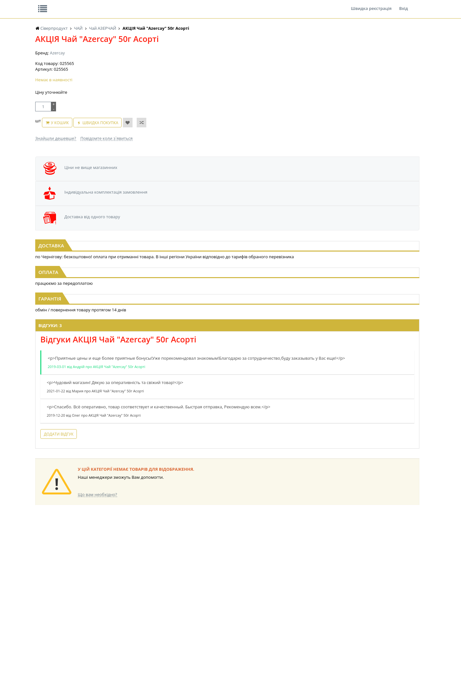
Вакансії (110, 4)
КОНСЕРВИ (153, 617)
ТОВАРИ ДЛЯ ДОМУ (268, 617)
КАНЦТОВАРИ (316, 604)
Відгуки (80, 4)
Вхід (403, 4)
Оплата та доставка (172, 67)
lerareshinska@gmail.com (87, 666)
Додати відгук (150, 444)
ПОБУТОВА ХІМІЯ (320, 617)
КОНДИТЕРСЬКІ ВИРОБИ (165, 604)
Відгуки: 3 (141, 330)
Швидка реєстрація (371, 4)
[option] (97, 223)
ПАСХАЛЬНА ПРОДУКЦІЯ (219, 617)
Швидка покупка (125, 156)
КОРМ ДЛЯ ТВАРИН (161, 623)
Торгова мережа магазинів (227, 477)
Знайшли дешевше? (55, 169)
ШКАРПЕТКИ (315, 610)
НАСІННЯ (97, 598)
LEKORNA (97, 592)
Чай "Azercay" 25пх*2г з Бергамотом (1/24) (100, 242)
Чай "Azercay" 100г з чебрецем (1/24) (361, 242)
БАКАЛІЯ (43, 629)
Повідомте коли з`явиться (106, 169)
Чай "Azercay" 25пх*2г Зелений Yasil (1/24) (230, 242)
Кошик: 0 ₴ (380, 67)
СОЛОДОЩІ (261, 592)
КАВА (40, 623)
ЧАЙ (39, 617)
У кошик (85, 156)
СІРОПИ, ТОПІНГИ (159, 610)
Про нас (50, 4)
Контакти (142, 4)
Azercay (57, 102)
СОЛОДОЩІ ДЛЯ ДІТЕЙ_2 (273, 598)
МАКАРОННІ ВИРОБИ (162, 629)
